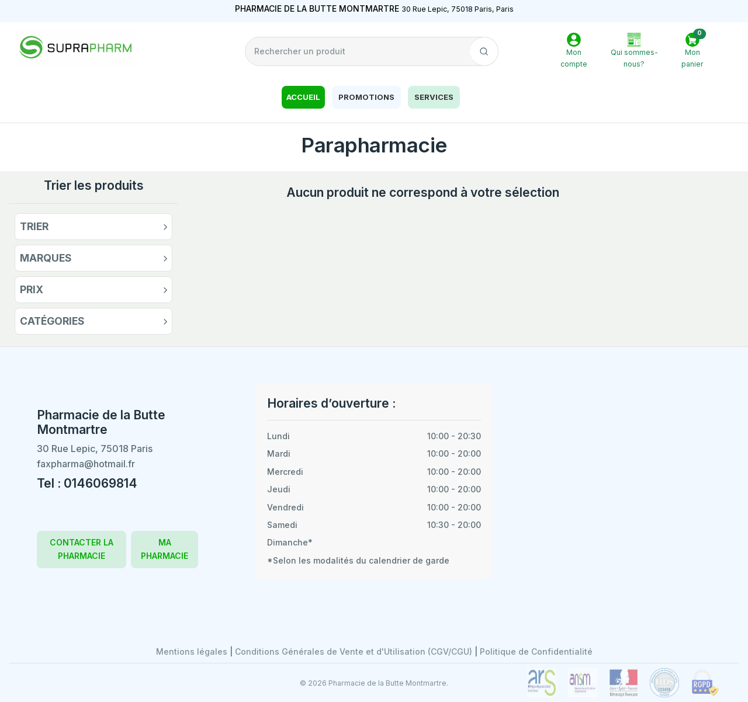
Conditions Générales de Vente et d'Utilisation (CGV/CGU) (355, 651)
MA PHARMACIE (164, 548)
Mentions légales (193, 651)
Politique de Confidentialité (536, 651)
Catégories (52, 321)
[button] (692, 51)
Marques (46, 258)
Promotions (366, 97)
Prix (31, 289)
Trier (34, 226)
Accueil (303, 97)
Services (433, 97)
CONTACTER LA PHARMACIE (81, 548)
